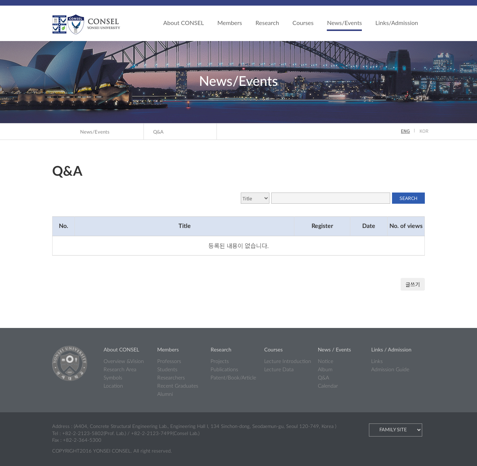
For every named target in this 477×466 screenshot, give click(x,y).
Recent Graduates (177, 386)
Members (229, 22)
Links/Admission (396, 22)
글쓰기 (412, 284)
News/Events (344, 22)
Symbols (113, 378)
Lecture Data (279, 369)
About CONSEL (183, 22)
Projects (220, 361)
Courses (303, 22)
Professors (169, 361)
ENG (405, 131)
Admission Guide (390, 369)
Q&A (158, 132)
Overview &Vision (124, 361)
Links (377, 361)
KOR (424, 131)
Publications (224, 369)
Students (167, 369)
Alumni (165, 394)
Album (325, 369)
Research (267, 22)
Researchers (171, 378)
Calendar (328, 386)
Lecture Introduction (287, 361)
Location (113, 386)
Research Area (120, 369)
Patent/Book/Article (233, 378)
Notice (325, 361)
